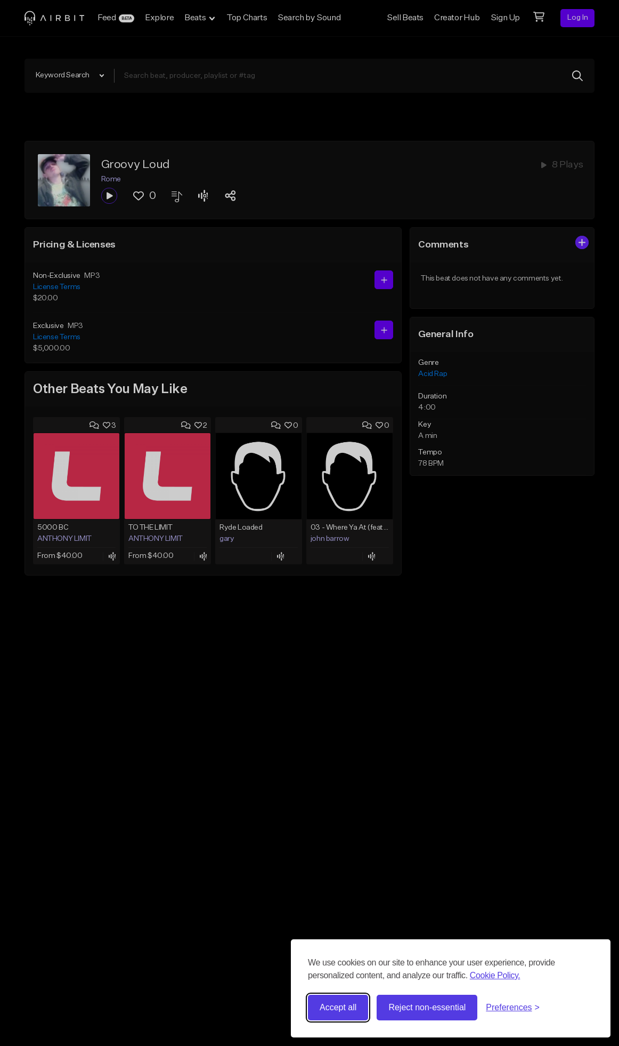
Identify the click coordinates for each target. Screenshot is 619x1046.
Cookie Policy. (495, 975)
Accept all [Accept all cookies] (338, 1007)
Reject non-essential (427, 1007)
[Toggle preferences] (513, 1007)
